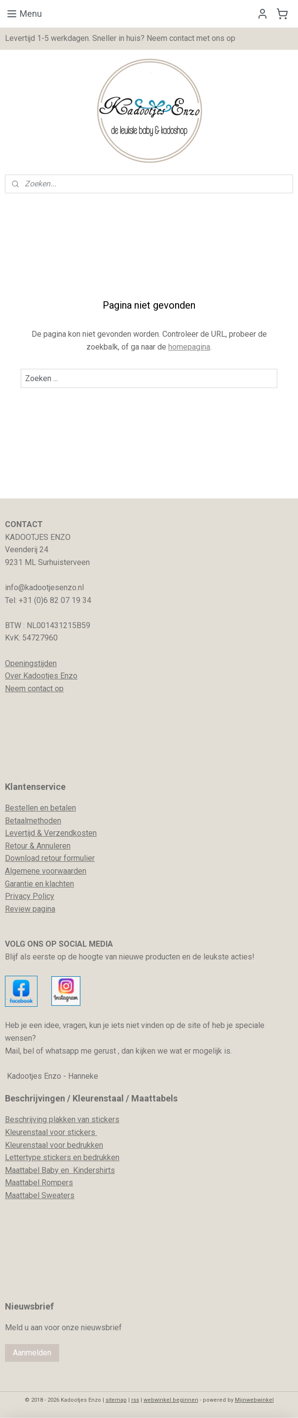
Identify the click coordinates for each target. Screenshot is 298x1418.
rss (135, 1400)
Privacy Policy (29, 896)
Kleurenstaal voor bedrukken (54, 1145)
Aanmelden (32, 1352)
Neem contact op (34, 688)
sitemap (116, 1400)
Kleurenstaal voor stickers (51, 1132)
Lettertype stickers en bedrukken (62, 1157)
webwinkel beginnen (171, 1400)
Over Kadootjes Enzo (41, 675)
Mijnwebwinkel (254, 1400)
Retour (16, 846)
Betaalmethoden (33, 820)
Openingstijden (31, 663)
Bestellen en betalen (40, 808)
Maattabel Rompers (39, 1182)
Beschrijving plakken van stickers (62, 1119)
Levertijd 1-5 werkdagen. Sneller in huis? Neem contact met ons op (120, 38)
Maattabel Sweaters (39, 1195)
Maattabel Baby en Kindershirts (60, 1170)
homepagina (189, 346)
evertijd (22, 833)
